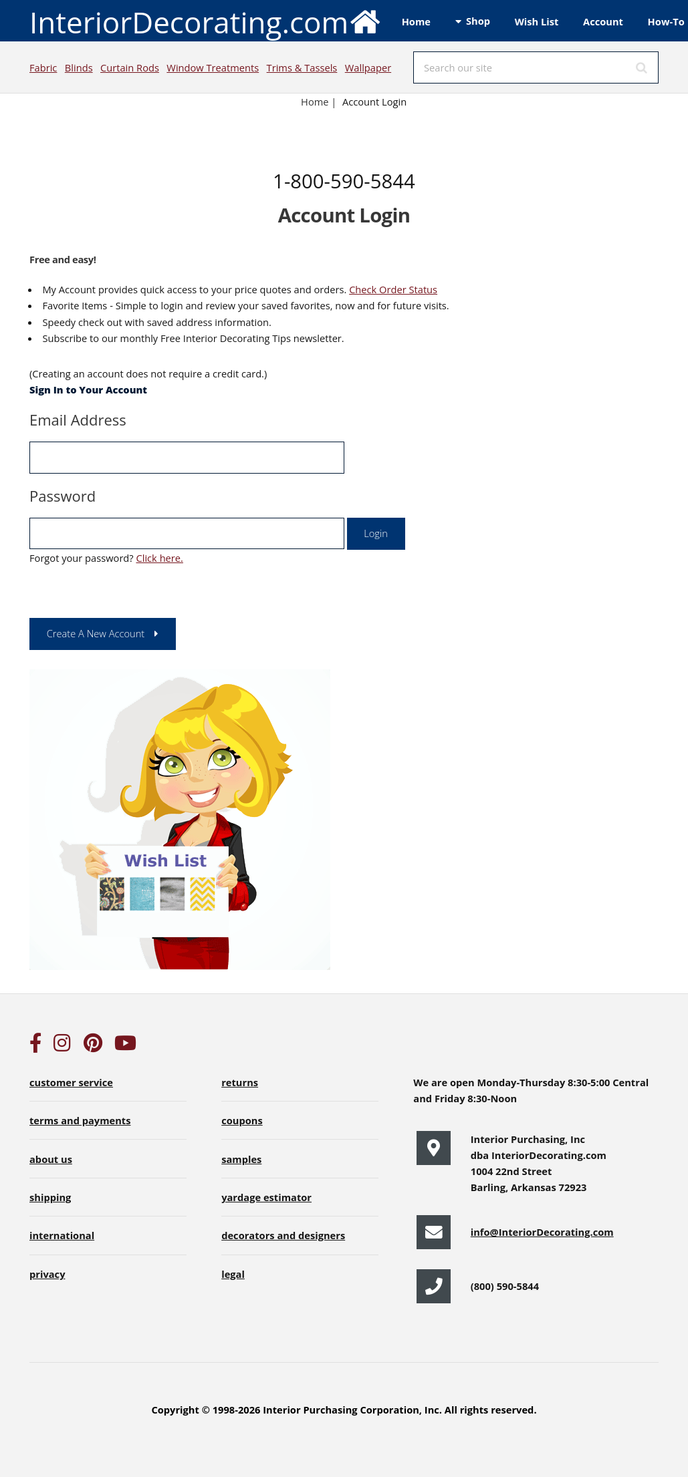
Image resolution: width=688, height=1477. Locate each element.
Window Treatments (212, 67)
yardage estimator (266, 1197)
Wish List (537, 21)
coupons (242, 1120)
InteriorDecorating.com (205, 21)
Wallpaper (368, 67)
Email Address (77, 419)
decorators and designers (283, 1235)
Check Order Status (393, 289)
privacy (47, 1274)
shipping (50, 1197)
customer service (71, 1082)
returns (239, 1082)
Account (603, 21)
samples (241, 1159)
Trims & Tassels (302, 67)
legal (233, 1274)
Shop (478, 20)
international (61, 1235)
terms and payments (80, 1120)
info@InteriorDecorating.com (542, 1232)
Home (416, 21)
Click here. (159, 557)
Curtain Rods (129, 67)
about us (50, 1159)
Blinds (79, 67)
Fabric (43, 67)
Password (62, 496)
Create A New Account (96, 633)
